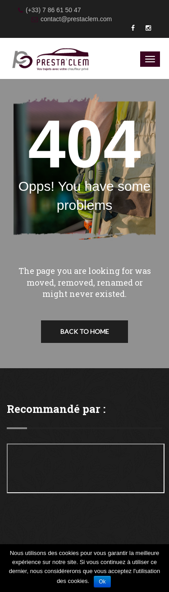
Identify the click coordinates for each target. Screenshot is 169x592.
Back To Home (84, 331)
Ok (102, 581)
